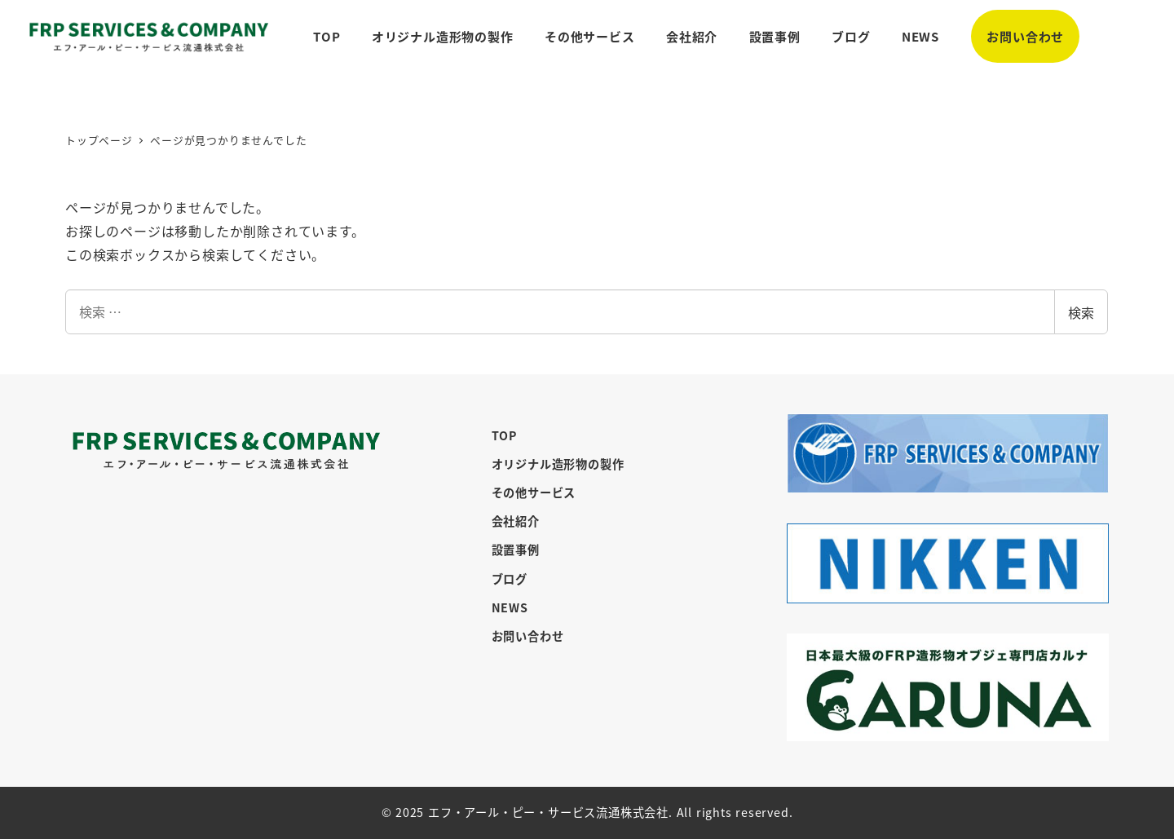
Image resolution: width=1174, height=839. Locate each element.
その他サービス (534, 492)
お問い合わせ (528, 636)
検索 (1081, 312)
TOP (504, 435)
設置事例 (516, 549)
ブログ (509, 579)
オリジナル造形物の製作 (558, 464)
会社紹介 (516, 521)
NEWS (510, 607)
